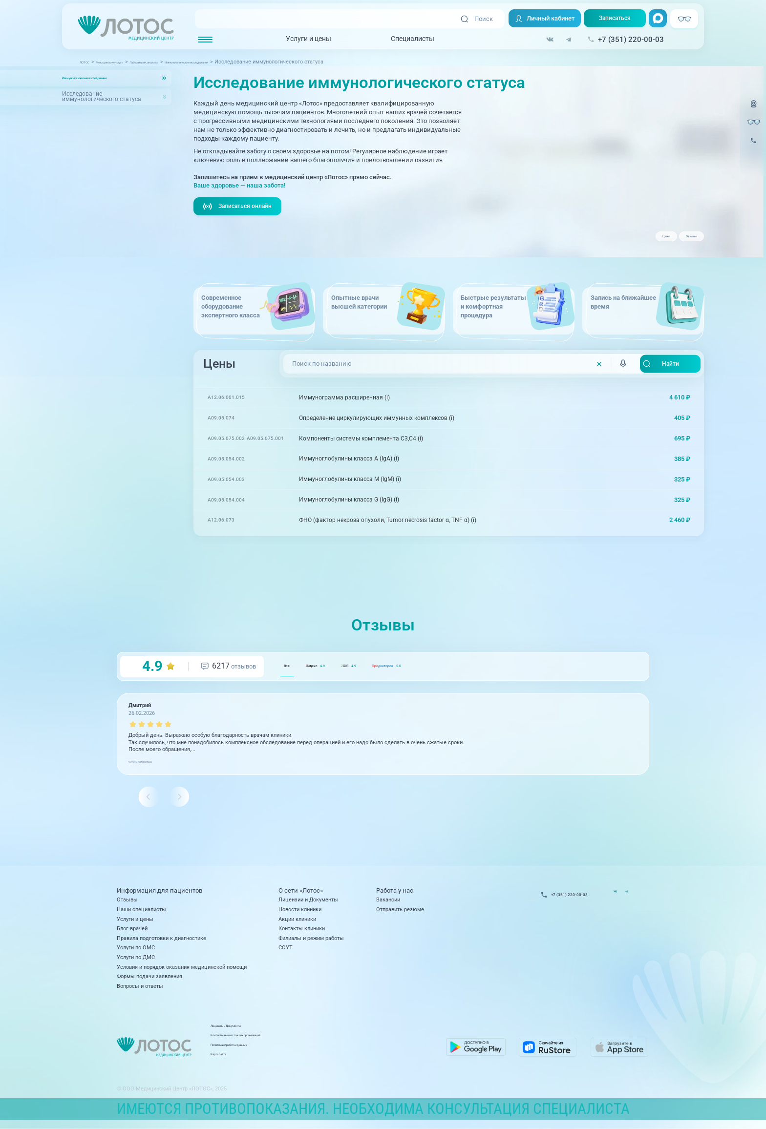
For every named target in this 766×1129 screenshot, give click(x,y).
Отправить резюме (400, 914)
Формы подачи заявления (149, 981)
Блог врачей (132, 933)
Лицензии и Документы (308, 904)
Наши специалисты (141, 914)
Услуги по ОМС (136, 952)
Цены (634, 240)
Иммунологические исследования (109, 77)
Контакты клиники (301, 933)
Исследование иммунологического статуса (101, 96)
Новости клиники (299, 914)
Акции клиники (297, 923)
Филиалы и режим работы (311, 943)
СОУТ (285, 952)
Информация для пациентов (159, 895)
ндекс (344, 683)
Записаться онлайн (239, 223)
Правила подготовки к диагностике (161, 943)
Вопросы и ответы (140, 990)
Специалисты (405, 39)
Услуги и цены (301, 39)
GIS (403, 683)
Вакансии (388, 904)
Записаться (612, 19)
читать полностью (151, 777)
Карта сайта (300, 1063)
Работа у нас (394, 895)
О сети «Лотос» (300, 895)
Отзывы (680, 240)
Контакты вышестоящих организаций (333, 1044)
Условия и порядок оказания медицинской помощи (182, 971)
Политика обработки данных (321, 1053)
